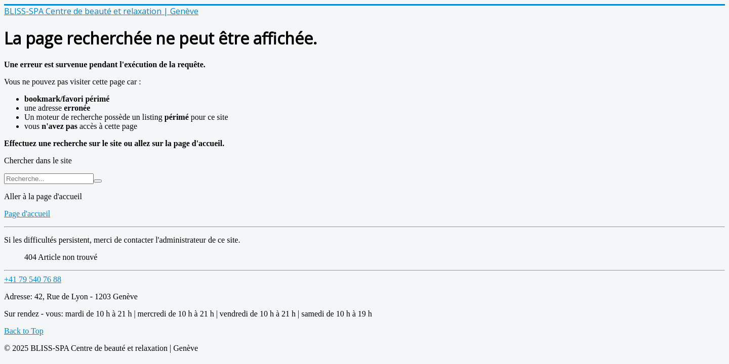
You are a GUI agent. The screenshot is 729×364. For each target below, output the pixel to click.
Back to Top (24, 331)
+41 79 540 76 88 (32, 279)
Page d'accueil (27, 213)
